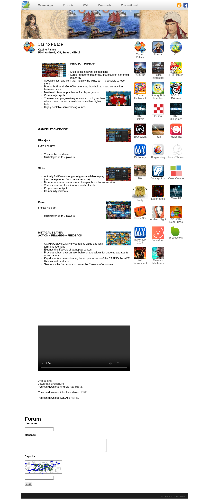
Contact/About (129, 5)
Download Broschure (51, 383)
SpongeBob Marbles (158, 97)
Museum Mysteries (158, 262)
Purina (158, 116)
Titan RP (176, 198)
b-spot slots (176, 237)
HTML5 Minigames (176, 117)
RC (140, 177)
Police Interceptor (158, 76)
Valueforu (158, 240)
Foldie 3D (139, 218)
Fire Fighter (176, 75)
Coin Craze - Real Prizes (176, 220)
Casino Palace (140, 56)
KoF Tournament (140, 262)
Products (68, 5)
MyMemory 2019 (140, 241)
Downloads (104, 5)
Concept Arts (158, 178)
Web (86, 5)
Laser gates (158, 198)
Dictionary (140, 157)
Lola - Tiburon (176, 157)
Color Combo (176, 178)
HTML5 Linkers (140, 117)
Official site (45, 380)
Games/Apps (45, 5)
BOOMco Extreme (176, 97)
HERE (78, 386)
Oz (176, 54)
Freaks (158, 54)
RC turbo (140, 75)
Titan (158, 136)
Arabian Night (158, 219)
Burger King (158, 157)
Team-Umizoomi (140, 97)
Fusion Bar (176, 136)
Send (28, 486)
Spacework (140, 136)
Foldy (140, 200)
